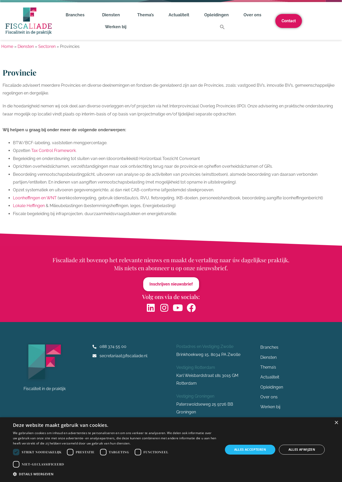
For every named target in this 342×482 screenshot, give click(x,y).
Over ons (254, 15)
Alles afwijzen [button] (301, 449)
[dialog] (171, 449)
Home (7, 46)
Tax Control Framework (53, 150)
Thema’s (145, 14)
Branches (76, 15)
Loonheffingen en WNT (35, 197)
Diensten (112, 15)
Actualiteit (179, 14)
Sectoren (47, 46)
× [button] (336, 423)
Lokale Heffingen (29, 205)
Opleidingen (216, 14)
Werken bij (115, 26)
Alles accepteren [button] (250, 449)
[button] (222, 27)
